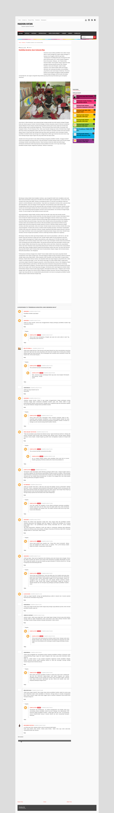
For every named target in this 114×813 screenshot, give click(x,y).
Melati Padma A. (28, 348)
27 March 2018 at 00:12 (36, 652)
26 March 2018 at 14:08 (46, 503)
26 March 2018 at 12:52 (36, 594)
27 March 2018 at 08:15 (46, 707)
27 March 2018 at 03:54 (46, 672)
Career (64, 33)
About (19, 20)
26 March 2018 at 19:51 (36, 604)
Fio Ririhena (27, 484)
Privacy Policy (31, 20)
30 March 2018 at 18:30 (39, 725)
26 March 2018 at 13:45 (46, 415)
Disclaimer (37, 20)
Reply (25, 316)
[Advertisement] (28, 3)
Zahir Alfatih (33, 335)
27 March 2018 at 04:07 (46, 573)
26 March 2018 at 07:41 (40, 469)
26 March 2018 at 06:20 (49, 372)
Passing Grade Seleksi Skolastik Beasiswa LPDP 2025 (81, 135)
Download (77, 33)
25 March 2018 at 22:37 (46, 335)
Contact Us (24, 20)
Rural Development (54, 33)
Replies (26, 331)
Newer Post (20, 801)
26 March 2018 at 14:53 (46, 541)
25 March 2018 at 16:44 (34, 320)
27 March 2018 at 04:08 (37, 690)
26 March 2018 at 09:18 (34, 519)
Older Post (69, 801)
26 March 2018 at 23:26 (38, 615)
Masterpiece (43, 20)
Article (27, 33)
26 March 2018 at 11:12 (34, 556)
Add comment (20, 736)
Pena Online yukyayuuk (30, 432)
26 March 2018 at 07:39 (42, 432)
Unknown (26, 311)
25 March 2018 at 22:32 (46, 365)
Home (21, 33)
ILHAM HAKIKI (27, 594)
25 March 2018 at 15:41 (34, 311)
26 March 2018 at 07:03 (36, 387)
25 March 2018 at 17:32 (38, 348)
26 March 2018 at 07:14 (34, 398)
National (34, 33)
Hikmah (70, 33)
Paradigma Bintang (25, 24)
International (42, 33)
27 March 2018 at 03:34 (49, 636)
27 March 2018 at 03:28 (46, 631)
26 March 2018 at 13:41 (46, 449)
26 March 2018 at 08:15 (36, 484)
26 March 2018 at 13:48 (49, 456)
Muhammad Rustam (29, 725)
